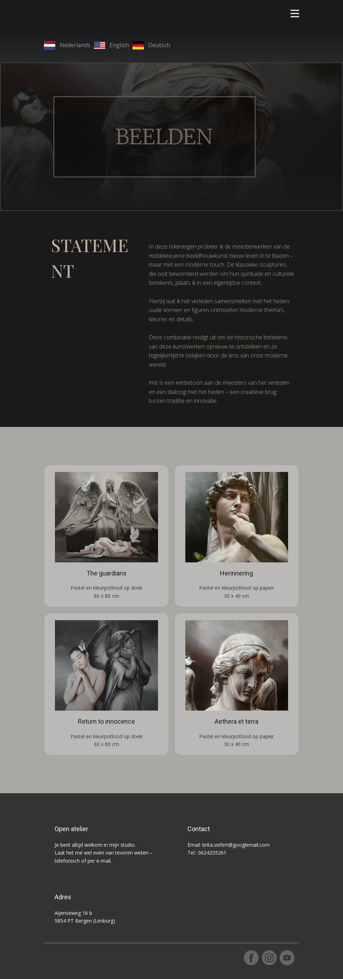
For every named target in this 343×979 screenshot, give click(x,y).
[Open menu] (295, 13)
